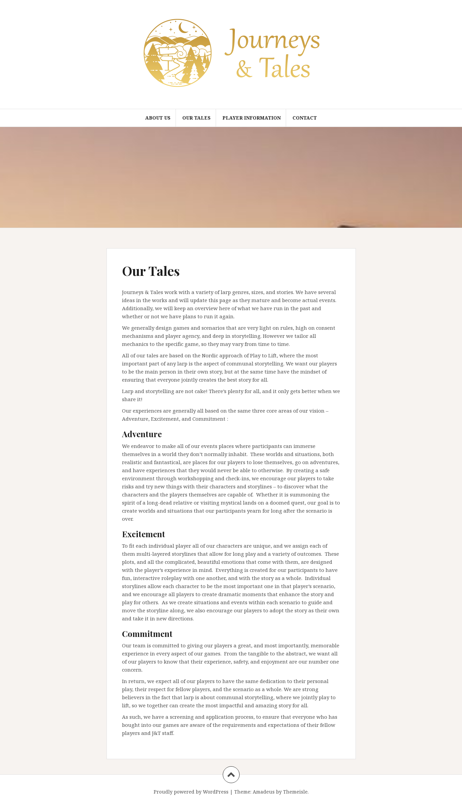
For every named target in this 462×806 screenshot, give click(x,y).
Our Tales (196, 118)
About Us (158, 118)
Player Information (251, 118)
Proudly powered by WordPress (191, 791)
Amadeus (264, 791)
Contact (304, 118)
